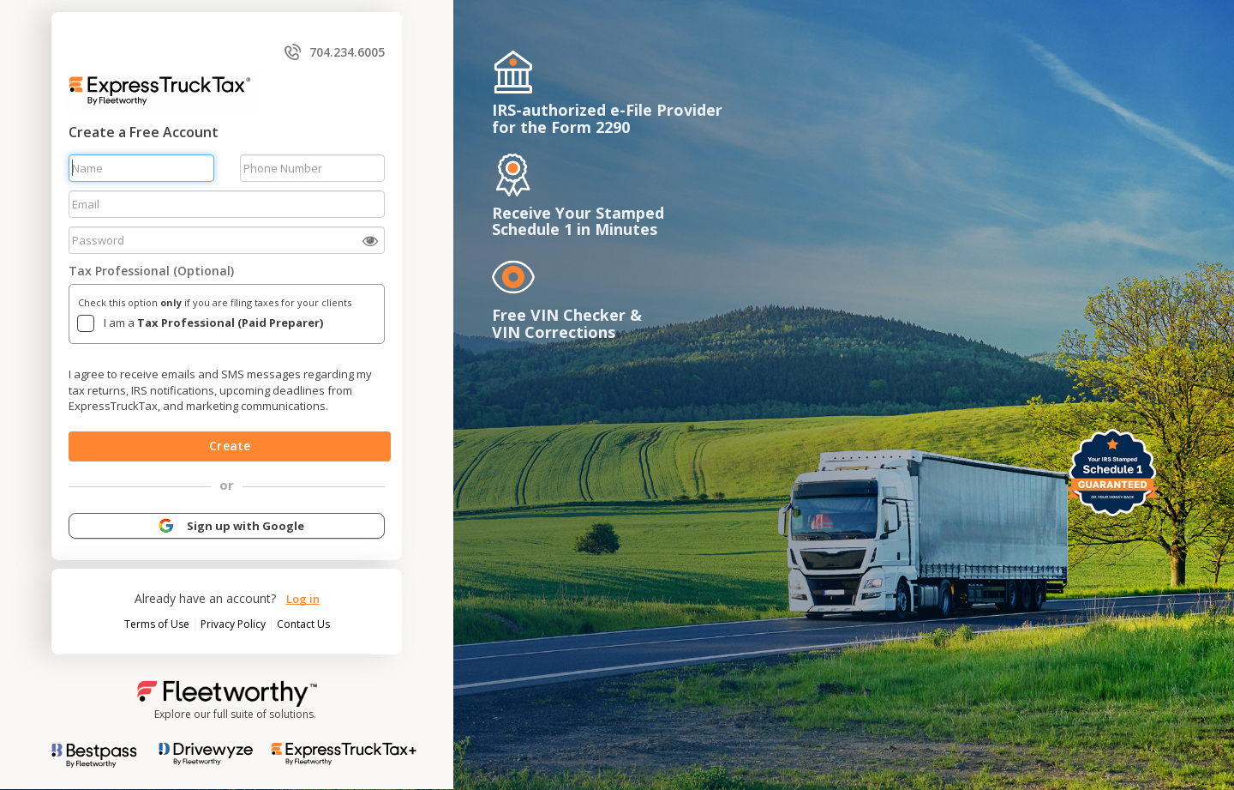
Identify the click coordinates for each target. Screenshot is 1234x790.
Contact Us (303, 624)
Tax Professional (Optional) (151, 270)
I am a (213, 322)
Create (229, 445)
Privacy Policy (234, 624)
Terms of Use (158, 624)
